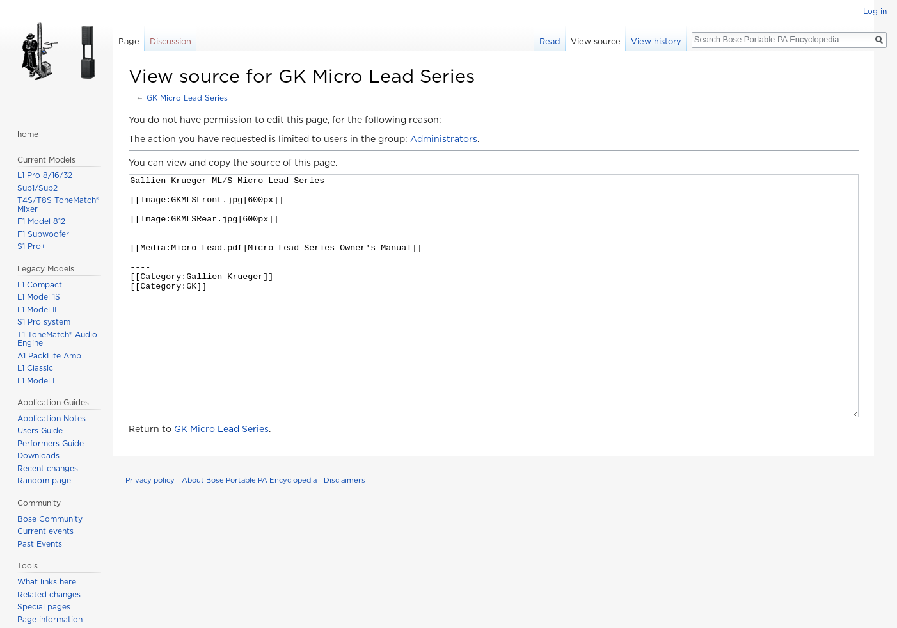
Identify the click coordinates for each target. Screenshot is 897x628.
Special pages (43, 606)
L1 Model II (36, 309)
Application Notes (51, 418)
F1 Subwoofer (43, 234)
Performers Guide (50, 443)
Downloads (38, 455)
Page (128, 41)
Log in (875, 11)
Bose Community (50, 519)
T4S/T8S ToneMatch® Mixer (58, 204)
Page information (50, 619)
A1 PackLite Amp (49, 355)
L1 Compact (39, 284)
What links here (46, 581)
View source (596, 41)
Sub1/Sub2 (37, 188)
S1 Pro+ (31, 246)
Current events (45, 531)
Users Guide (40, 430)
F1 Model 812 (41, 221)
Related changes (49, 594)
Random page (44, 480)
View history (656, 41)
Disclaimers (344, 528)
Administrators (443, 139)
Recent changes (47, 468)
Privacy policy (150, 528)
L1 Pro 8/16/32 (44, 175)
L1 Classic (35, 368)
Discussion (170, 41)
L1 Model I (35, 380)
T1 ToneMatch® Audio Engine (57, 339)
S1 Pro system (43, 321)
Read (549, 41)
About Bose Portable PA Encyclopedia (249, 528)
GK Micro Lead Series (187, 97)
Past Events (39, 544)
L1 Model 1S (38, 297)
